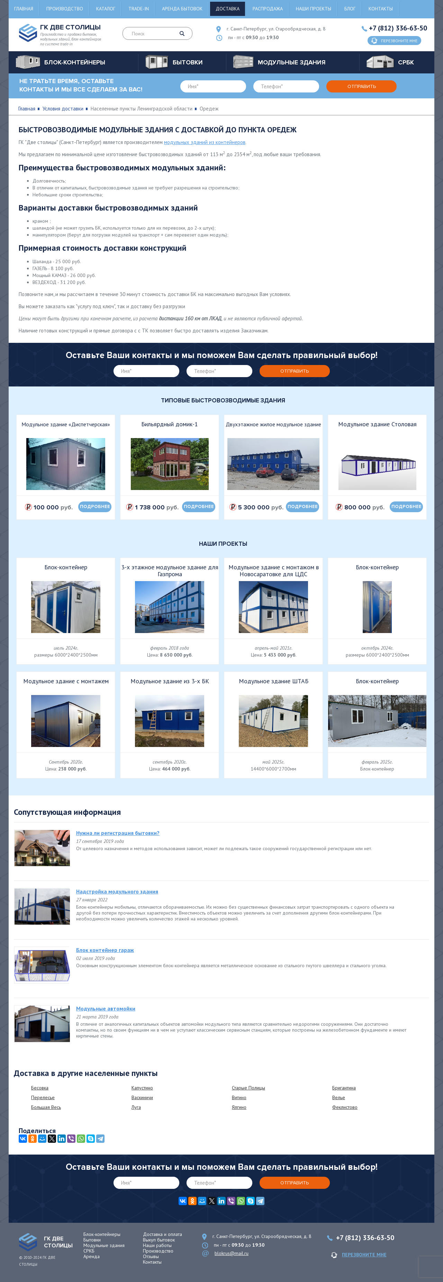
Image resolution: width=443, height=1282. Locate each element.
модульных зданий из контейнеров (204, 142)
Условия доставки (63, 108)
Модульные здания (104, 1245)
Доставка (227, 9)
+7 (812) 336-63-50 (398, 28)
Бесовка (39, 1088)
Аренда (91, 1256)
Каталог (105, 9)
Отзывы (151, 1256)
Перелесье (43, 1097)
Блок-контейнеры (101, 1234)
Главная (23, 9)
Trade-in (138, 9)
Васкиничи (142, 1097)
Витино (239, 1097)
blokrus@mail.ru (231, 1253)
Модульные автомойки (105, 1008)
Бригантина (344, 1088)
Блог (349, 9)
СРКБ (88, 1251)
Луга (136, 1107)
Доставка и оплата (162, 1234)
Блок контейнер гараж (105, 949)
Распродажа (268, 9)
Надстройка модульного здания (117, 891)
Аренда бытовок (182, 9)
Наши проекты (313, 9)
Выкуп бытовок (159, 1240)
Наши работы (157, 1245)
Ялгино (239, 1107)
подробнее (95, 506)
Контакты (381, 9)
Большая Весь (46, 1107)
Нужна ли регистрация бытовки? (118, 832)
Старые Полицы (248, 1088)
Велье (338, 1097)
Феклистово (345, 1107)
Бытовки (92, 1240)
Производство (64, 9)
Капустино (142, 1088)
